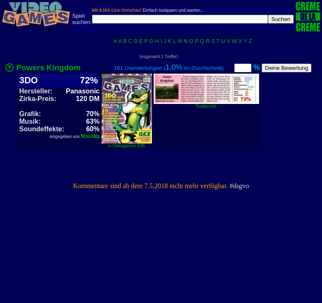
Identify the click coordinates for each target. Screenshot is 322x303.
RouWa (90, 136)
